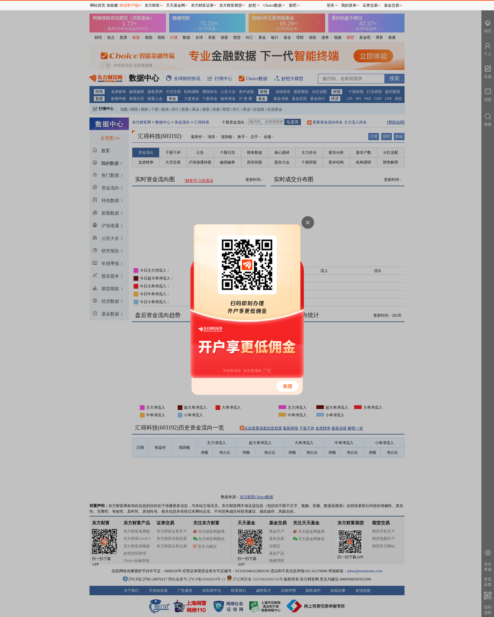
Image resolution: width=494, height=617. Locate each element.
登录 (330, 5)
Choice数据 (272, 5)
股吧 (292, 5)
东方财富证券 (202, 5)
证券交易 (370, 5)
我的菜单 (348, 5)
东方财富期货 (230, 5)
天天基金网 (175, 5)
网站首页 (97, 5)
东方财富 (152, 5)
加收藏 (112, 5)
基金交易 (391, 5)
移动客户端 (128, 5)
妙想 (252, 5)
